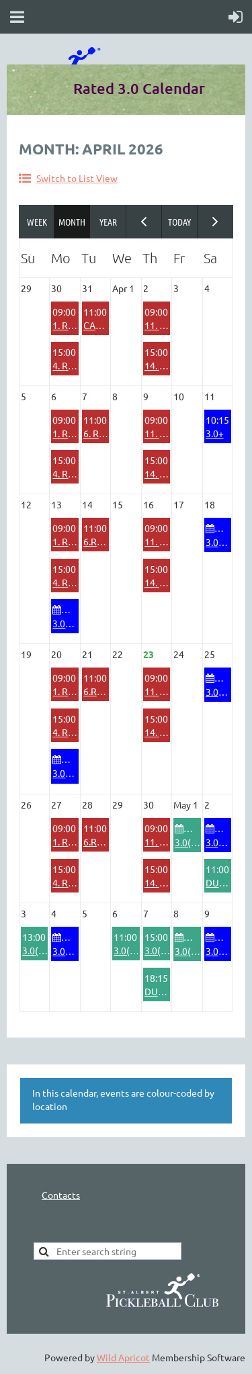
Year (108, 221)
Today (180, 221)
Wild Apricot (123, 1357)
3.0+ (215, 433)
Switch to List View (77, 178)
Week (36, 221)
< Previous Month (144, 221)
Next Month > (215, 221)
